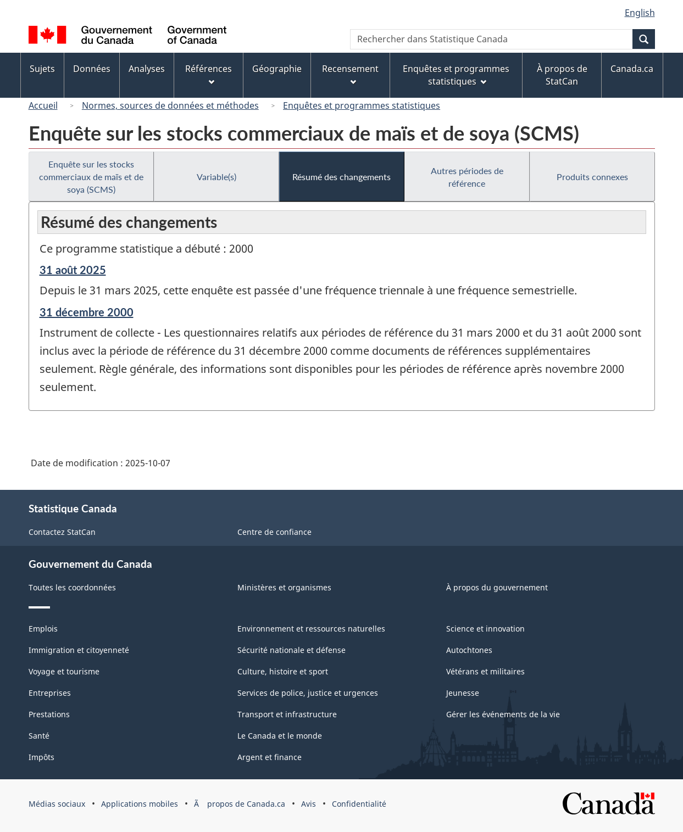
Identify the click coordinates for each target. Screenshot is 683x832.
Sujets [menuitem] (42, 69)
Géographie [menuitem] (277, 69)
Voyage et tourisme (64, 671)
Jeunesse (462, 693)
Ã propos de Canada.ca (239, 804)
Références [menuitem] (208, 74)
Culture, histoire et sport (282, 671)
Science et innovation (485, 628)
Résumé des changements (341, 176)
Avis (308, 804)
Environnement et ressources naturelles (311, 628)
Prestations (49, 714)
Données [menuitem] (91, 69)
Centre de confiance (274, 532)
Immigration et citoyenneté (79, 650)
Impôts (41, 757)
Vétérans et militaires (485, 671)
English (640, 13)
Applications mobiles (139, 804)
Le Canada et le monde (279, 735)
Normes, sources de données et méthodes (170, 105)
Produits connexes (592, 176)
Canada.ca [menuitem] (631, 69)
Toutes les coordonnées (72, 587)
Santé (39, 735)
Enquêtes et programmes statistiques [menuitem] (456, 75)
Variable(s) (216, 176)
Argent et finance (269, 757)
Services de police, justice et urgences (307, 693)
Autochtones (469, 650)
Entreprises (50, 693)
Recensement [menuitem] (350, 74)
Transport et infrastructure (287, 714)
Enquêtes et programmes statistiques (361, 105)
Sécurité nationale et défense (291, 650)
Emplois (43, 628)
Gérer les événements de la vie (503, 714)
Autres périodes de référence (467, 176)
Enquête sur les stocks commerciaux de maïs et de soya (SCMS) (91, 176)
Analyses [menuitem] (147, 69)
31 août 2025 (73, 269)
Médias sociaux (57, 804)
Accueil (43, 105)
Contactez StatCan (62, 532)
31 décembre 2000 (87, 312)
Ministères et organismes (284, 587)
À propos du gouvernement (497, 587)
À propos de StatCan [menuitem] (562, 75)
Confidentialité (359, 804)
